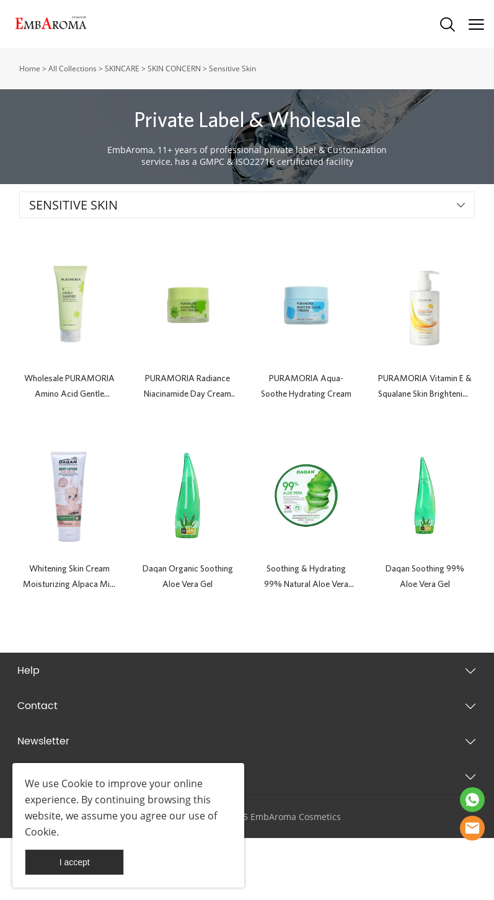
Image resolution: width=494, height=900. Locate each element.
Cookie (77, 783)
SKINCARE (122, 68)
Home (29, 68)
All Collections (72, 68)
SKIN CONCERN (174, 68)
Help (28, 671)
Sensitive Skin (232, 68)
